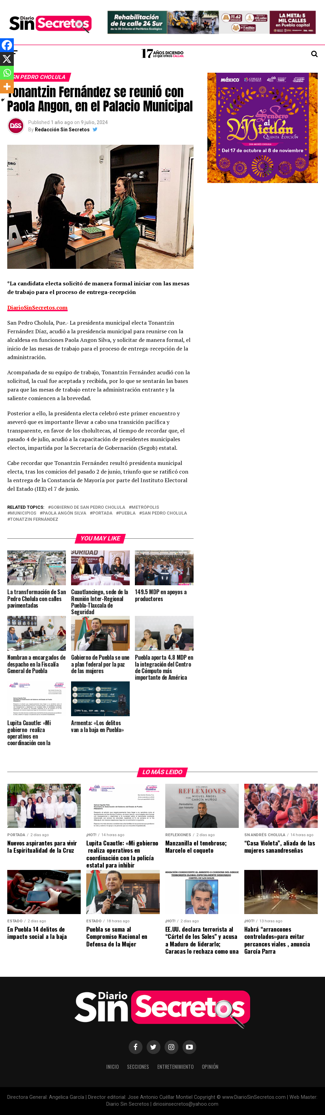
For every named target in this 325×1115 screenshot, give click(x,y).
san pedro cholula (164, 513)
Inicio (112, 1066)
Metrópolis (145, 507)
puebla (127, 513)
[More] (7, 86)
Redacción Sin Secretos (62, 129)
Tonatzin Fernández (34, 519)
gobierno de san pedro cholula (88, 507)
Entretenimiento (175, 1066)
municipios (23, 513)
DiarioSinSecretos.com (37, 307)
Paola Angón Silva (64, 513)
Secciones (138, 1066)
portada (102, 513)
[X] (7, 59)
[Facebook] (7, 45)
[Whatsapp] (7, 73)
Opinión (210, 1066)
